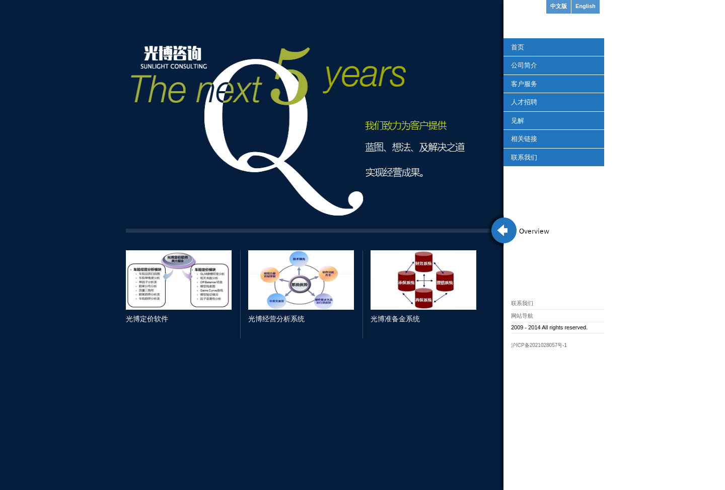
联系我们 (524, 157)
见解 (517, 120)
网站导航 (522, 316)
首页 (517, 47)
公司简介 (524, 65)
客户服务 (524, 84)
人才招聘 (524, 102)
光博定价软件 (147, 319)
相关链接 (524, 139)
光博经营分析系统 (276, 319)
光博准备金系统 (395, 319)
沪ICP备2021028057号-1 (539, 345)
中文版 (558, 6)
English (585, 6)
